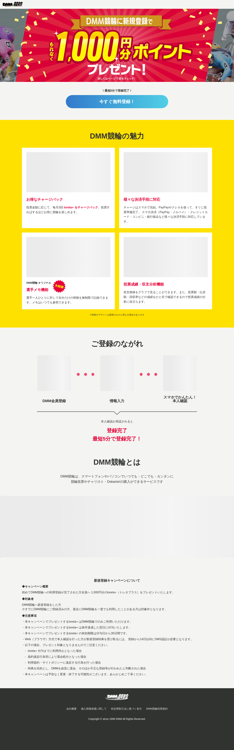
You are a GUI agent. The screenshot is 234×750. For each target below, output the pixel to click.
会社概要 (71, 708)
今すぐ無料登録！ (117, 101)
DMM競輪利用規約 (156, 708)
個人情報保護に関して (94, 708)
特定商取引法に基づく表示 (126, 708)
